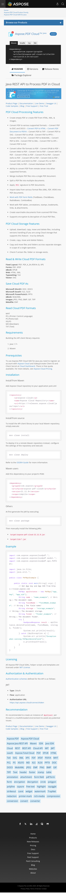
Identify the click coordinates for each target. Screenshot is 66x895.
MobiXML (19, 767)
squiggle (52, 786)
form (9, 781)
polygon (52, 781)
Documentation (26, 103)
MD (28, 762)
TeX (8, 757)
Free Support (32, 106)
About (33, 873)
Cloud (10, 748)
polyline (11, 786)
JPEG (28, 767)
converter (35, 801)
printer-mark (25, 796)
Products (33, 837)
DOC (54, 762)
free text (30, 786)
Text (15, 772)
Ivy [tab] (29, 43)
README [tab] (17, 69)
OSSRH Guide (22, 462)
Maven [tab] (14, 43)
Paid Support (33, 857)
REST (17, 748)
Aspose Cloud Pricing (43, 369)
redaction (12, 796)
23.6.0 (53, 34)
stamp (41, 772)
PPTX (47, 762)
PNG (42, 767)
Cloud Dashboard (27, 366)
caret (20, 791)
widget (29, 791)
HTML (53, 753)
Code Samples (12, 106)
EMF (35, 767)
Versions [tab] (32, 69)
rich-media (39, 796)
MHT (55, 757)
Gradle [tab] (22, 43)
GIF (55, 767)
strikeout (11, 791)
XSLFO (21, 762)
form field (39, 777)
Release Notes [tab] (50, 69)
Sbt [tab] (35, 43)
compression (53, 796)
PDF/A (48, 757)
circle (43, 781)
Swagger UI (51, 103)
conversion (12, 801)
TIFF (9, 772)
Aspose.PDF (13, 738)
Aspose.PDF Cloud (30, 33)
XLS (33, 762)
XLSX (40, 762)
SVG (15, 757)
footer (32, 772)
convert (24, 801)
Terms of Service (35, 889)
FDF (33, 757)
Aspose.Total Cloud (24, 753)
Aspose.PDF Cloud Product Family (16, 12)
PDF (39, 753)
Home (6, 10)
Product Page (11, 103)
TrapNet (52, 791)
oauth (10, 753)
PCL (9, 762)
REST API (26, 748)
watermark (40, 791)
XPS (27, 757)
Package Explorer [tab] (21, 75)
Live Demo (39, 103)
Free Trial (44, 106)
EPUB (45, 753)
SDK (41, 743)
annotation (12, 777)
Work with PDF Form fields (21, 197)
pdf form (50, 777)
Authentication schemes (16, 679)
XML (21, 757)
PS (14, 762)
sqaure (20, 786)
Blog (22, 106)
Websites (33, 869)
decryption (32, 781)
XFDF (40, 757)
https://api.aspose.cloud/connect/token (27, 702)
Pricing (33, 845)
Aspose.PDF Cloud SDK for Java (15, 15)
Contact (44, 889)
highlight (41, 786)
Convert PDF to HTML (36, 128)
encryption (19, 781)
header (23, 772)
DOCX (10, 767)
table (48, 772)
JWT (53, 748)
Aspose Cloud (24, 363)
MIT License (25, 667)
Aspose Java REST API (17, 743)
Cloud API (38, 748)
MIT (47, 748)
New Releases (33, 841)
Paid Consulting (33, 861)
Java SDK (49, 743)
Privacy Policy (25, 889)
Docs (33, 849)
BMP (49, 767)
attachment (26, 777)
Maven (33, 743)
